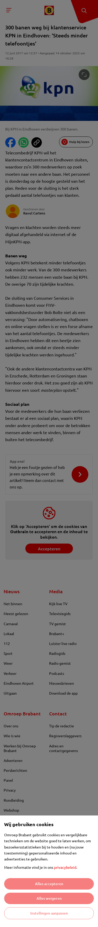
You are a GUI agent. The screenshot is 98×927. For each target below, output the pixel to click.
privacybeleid (65, 867)
